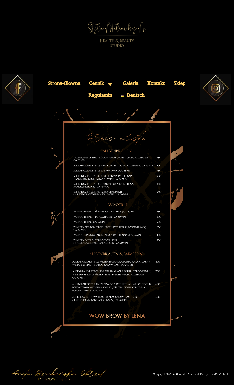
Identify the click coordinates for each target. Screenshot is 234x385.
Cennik (101, 84)
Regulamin (100, 96)
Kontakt (156, 84)
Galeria (130, 84)
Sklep (179, 84)
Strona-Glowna (64, 84)
